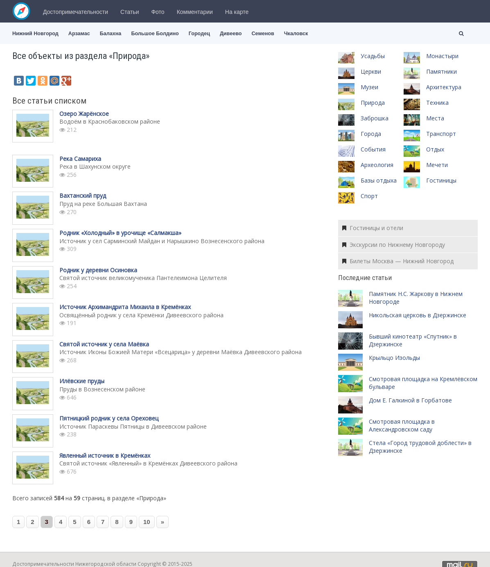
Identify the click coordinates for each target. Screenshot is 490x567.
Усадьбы (373, 56)
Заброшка (374, 118)
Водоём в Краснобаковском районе (109, 121)
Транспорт (441, 134)
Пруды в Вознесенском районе (102, 389)
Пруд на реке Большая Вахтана (103, 204)
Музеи (369, 87)
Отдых (435, 149)
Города (371, 134)
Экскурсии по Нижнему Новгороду (393, 244)
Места (435, 118)
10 (146, 521)
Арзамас (79, 33)
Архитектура (443, 87)
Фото (157, 12)
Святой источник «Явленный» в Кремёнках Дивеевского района (148, 463)
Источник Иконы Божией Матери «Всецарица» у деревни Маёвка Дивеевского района (180, 352)
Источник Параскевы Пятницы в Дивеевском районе (133, 426)
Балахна (111, 33)
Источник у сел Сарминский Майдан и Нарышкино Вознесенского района (161, 241)
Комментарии (195, 12)
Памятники (441, 71)
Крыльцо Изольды (394, 357)
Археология (377, 165)
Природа (373, 102)
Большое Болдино (154, 33)
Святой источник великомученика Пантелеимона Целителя (143, 278)
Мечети (437, 165)
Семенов (262, 33)
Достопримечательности (75, 12)
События (373, 149)
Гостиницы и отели (372, 228)
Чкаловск (296, 33)
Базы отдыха (379, 180)
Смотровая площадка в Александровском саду (402, 426)
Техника (437, 102)
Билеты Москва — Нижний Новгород (398, 261)
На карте (237, 12)
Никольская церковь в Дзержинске (417, 315)
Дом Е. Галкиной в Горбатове (410, 400)
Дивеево (231, 33)
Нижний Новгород (35, 33)
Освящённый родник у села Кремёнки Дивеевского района (141, 315)
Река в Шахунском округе (95, 166)
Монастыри (442, 56)
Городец (199, 33)
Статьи (129, 12)
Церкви (371, 71)
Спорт (369, 196)
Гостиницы (441, 180)
